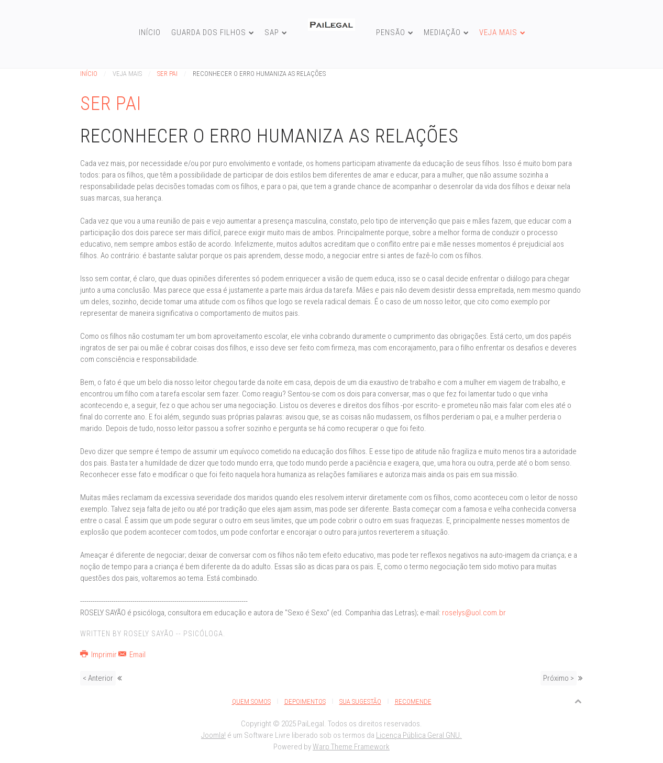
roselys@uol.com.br (474, 612)
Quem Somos (251, 701)
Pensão (390, 32)
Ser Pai (167, 74)
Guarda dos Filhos (208, 32)
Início (150, 32)
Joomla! (213, 735)
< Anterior (98, 678)
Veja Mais (498, 32)
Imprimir (99, 654)
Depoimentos (305, 701)
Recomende (413, 701)
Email (132, 654)
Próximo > (558, 678)
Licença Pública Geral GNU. (419, 735)
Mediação (442, 32)
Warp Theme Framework (351, 746)
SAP (271, 32)
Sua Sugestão (360, 701)
